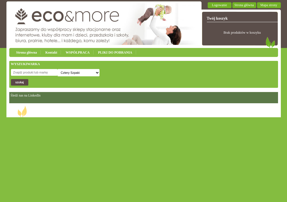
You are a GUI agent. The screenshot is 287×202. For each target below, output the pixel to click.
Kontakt (51, 52)
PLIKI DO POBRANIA (115, 52)
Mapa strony (268, 5)
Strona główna (244, 5)
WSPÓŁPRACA (77, 52)
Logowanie (219, 5)
